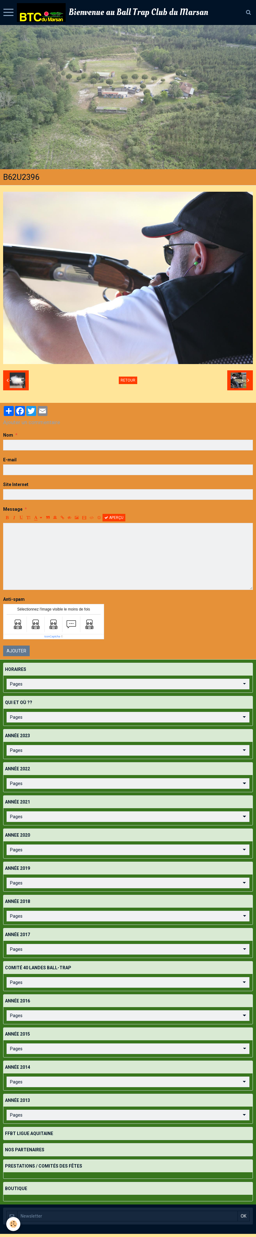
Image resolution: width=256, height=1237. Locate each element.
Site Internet (15, 484)
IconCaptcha (52, 636)
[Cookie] (13, 1224)
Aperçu (113, 517)
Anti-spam (14, 599)
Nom (8, 435)
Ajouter (16, 650)
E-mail (10, 459)
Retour (128, 380)
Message (13, 509)
